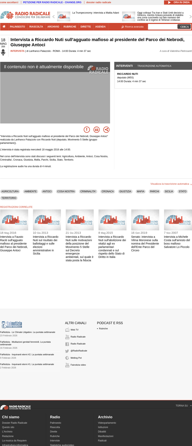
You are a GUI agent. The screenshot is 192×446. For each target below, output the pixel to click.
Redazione (8, 436)
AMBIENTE (30, 191)
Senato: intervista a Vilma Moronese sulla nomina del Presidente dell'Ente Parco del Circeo (145, 243)
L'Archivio (7, 431)
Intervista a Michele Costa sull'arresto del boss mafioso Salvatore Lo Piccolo (177, 241)
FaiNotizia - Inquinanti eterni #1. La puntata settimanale (27, 364)
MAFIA (140, 191)
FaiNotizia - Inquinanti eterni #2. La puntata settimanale (27, 354)
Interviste (55, 440)
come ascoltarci (9, 2)
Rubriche (103, 328)
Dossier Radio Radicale (14, 422)
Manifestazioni (105, 436)
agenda (100, 26)
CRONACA (108, 191)
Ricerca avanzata (134, 26)
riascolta (36, 26)
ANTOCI (47, 191)
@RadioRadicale (79, 350)
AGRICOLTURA (10, 191)
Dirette (53, 431)
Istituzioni (103, 427)
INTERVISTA (18, 51)
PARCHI (154, 191)
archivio (53, 26)
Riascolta (55, 427)
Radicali (102, 440)
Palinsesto (55, 422)
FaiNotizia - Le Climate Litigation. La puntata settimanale (27, 332)
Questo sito (8, 427)
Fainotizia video (78, 365)
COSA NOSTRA (66, 191)
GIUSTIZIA (125, 191)
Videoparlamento (107, 422)
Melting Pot (76, 358)
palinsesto (17, 26)
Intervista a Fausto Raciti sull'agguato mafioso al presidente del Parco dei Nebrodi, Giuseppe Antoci (14, 243)
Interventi (124, 65)
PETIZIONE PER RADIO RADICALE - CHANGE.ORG (52, 2)
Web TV (75, 330)
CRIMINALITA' (88, 191)
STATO (182, 191)
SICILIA (169, 191)
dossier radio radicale (98, 2)
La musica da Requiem (14, 440)
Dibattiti (102, 431)
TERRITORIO (9, 198)
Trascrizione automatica (154, 66)
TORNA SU (182, 405)
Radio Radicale (78, 336)
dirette (86, 26)
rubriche (70, 26)
